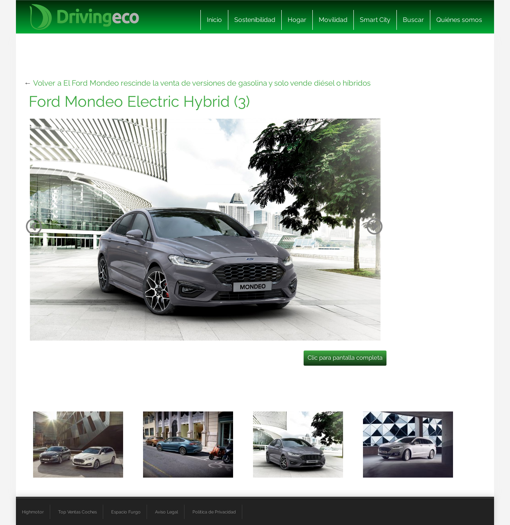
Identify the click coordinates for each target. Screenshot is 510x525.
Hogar (297, 20)
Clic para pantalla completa (345, 357)
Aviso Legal (166, 512)
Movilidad (333, 20)
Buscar (413, 20)
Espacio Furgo (126, 512)
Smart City (375, 20)
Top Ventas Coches (77, 512)
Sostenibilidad (254, 20)
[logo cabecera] (84, 17)
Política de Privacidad (214, 512)
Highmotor (33, 512)
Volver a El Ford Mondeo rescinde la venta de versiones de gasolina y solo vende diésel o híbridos (202, 82)
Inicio (214, 20)
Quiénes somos (459, 20)
